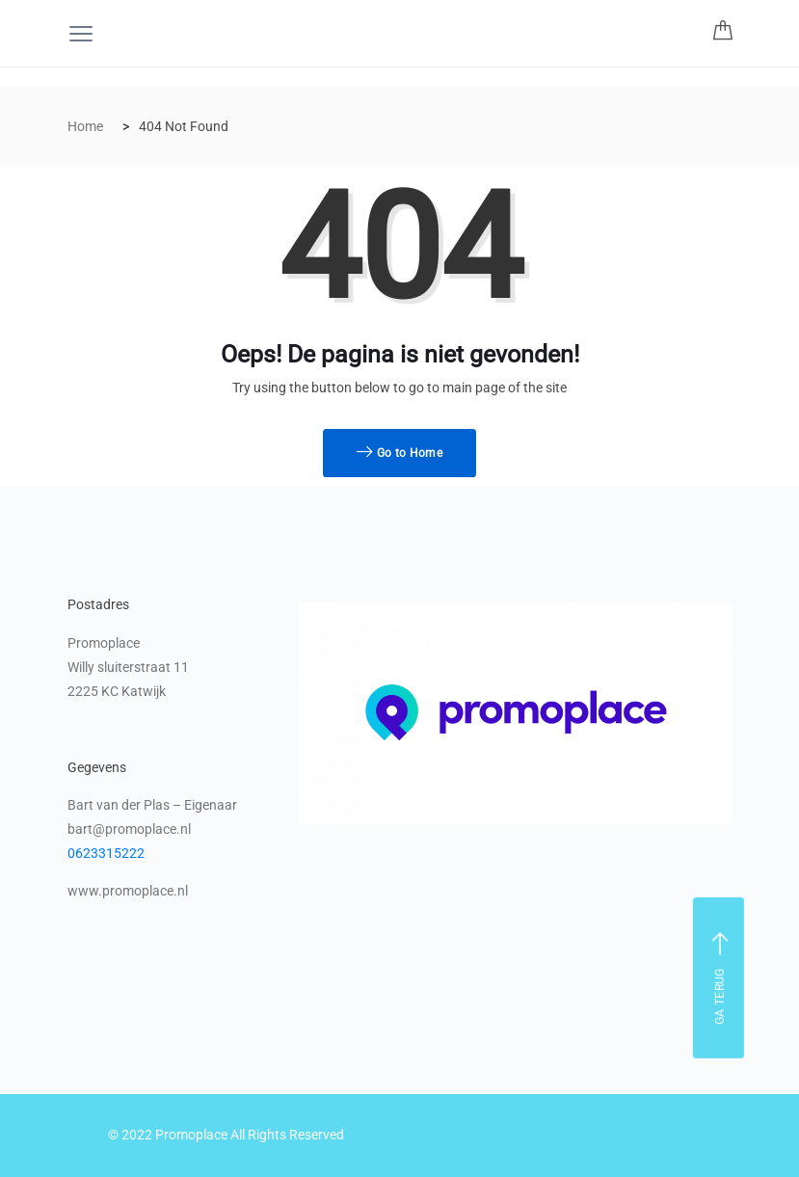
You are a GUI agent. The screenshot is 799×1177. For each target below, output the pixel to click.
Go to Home (399, 453)
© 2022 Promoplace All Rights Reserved (226, 1134)
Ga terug (720, 978)
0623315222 (106, 853)
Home (85, 126)
